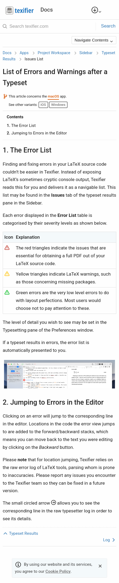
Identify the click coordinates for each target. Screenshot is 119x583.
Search (108, 26)
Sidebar (86, 53)
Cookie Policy (58, 571)
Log (109, 539)
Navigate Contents (94, 40)
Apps (24, 53)
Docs (7, 53)
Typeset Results (20, 533)
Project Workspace (54, 53)
